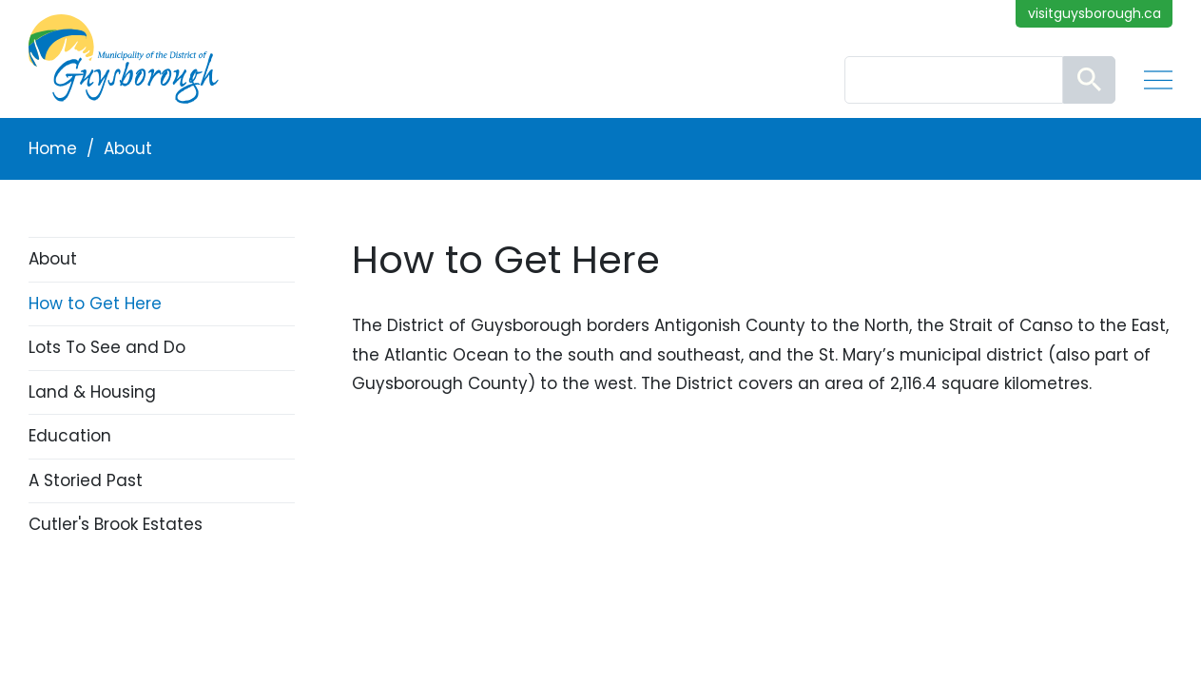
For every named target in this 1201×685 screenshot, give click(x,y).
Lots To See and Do (107, 347)
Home (53, 148)
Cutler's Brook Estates (116, 524)
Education (70, 435)
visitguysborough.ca (1094, 13)
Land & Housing (92, 392)
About (128, 148)
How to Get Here (95, 303)
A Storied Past (86, 480)
